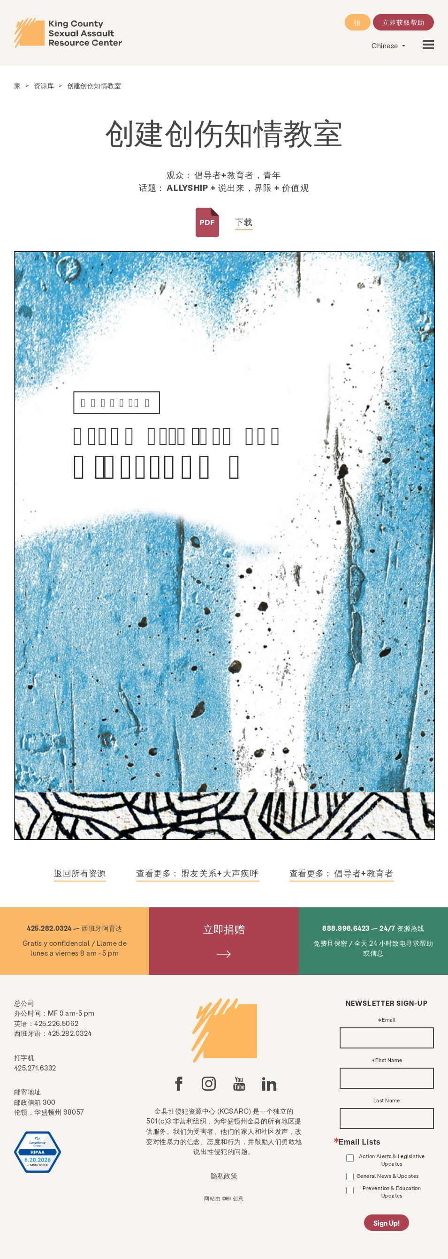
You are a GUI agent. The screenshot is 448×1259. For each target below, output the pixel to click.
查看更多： (197, 873)
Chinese (386, 45)
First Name (388, 1060)
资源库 (44, 85)
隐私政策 (224, 1175)
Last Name (386, 1100)
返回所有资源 (80, 873)
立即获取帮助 (403, 22)
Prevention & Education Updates (392, 1192)
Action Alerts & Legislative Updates (392, 1160)
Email (388, 1020)
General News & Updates (388, 1176)
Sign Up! (386, 1223)
